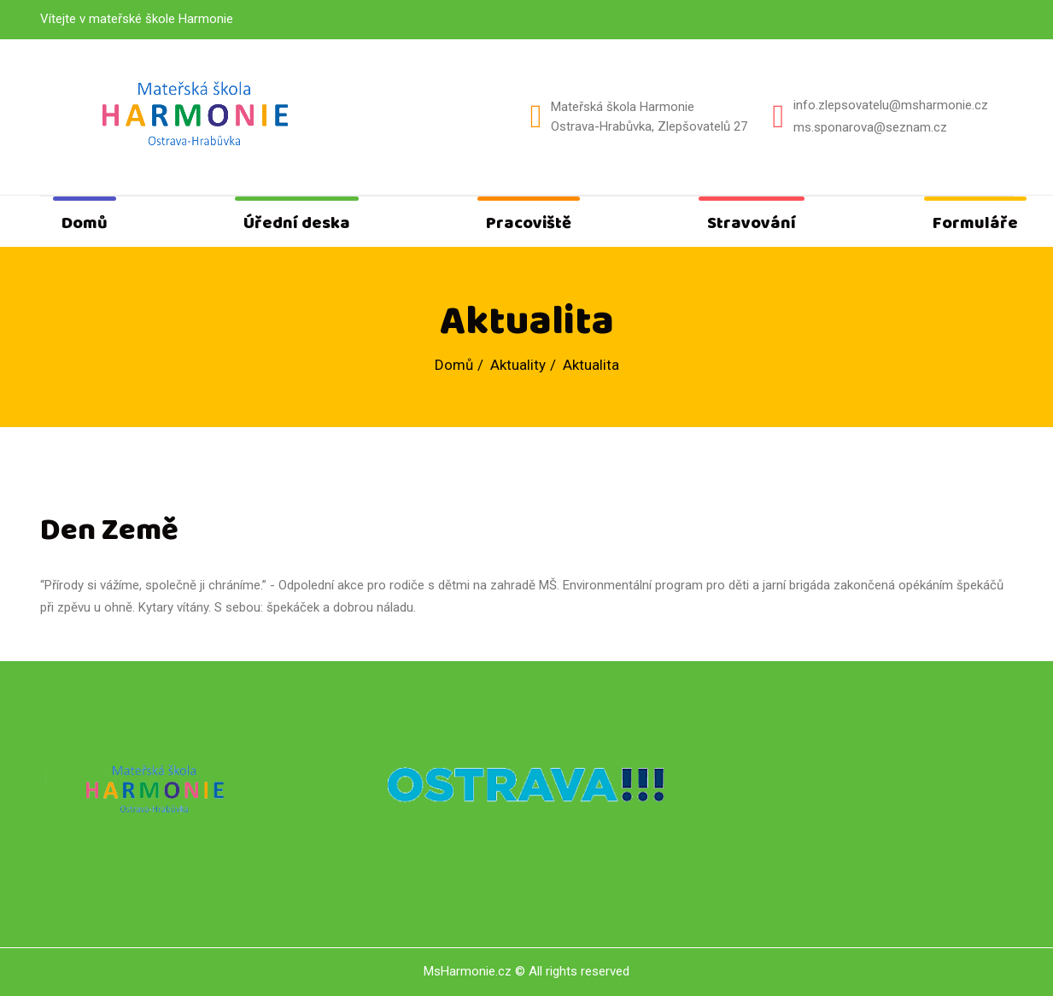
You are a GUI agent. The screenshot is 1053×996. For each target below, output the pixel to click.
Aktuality (518, 364)
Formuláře (975, 223)
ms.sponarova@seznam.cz (870, 127)
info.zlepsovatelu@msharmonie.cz (890, 105)
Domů (84, 223)
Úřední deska (296, 223)
